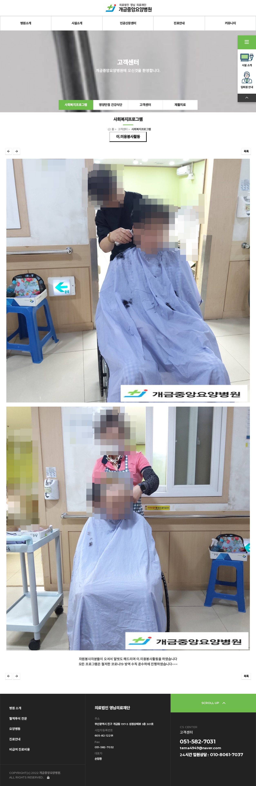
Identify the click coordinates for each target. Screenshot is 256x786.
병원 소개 (15, 708)
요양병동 (14, 729)
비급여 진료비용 (19, 749)
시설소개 (77, 23)
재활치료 (180, 105)
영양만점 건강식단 (110, 105)
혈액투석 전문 (18, 719)
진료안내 (179, 23)
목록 (246, 151)
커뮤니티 (230, 23)
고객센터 (145, 105)
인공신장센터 (128, 23)
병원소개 (25, 23)
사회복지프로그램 (76, 105)
